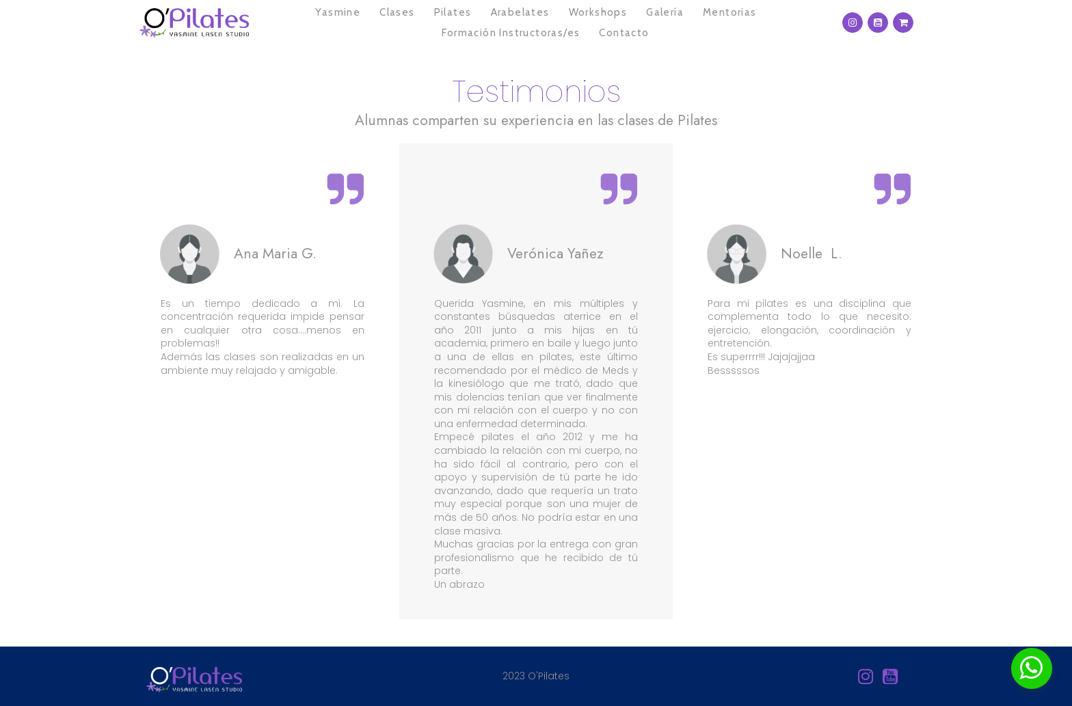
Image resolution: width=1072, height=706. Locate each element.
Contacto (624, 33)
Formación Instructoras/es (511, 33)
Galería (665, 12)
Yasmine (337, 12)
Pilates (453, 12)
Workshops (598, 12)
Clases (396, 12)
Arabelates (520, 12)
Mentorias (730, 12)
